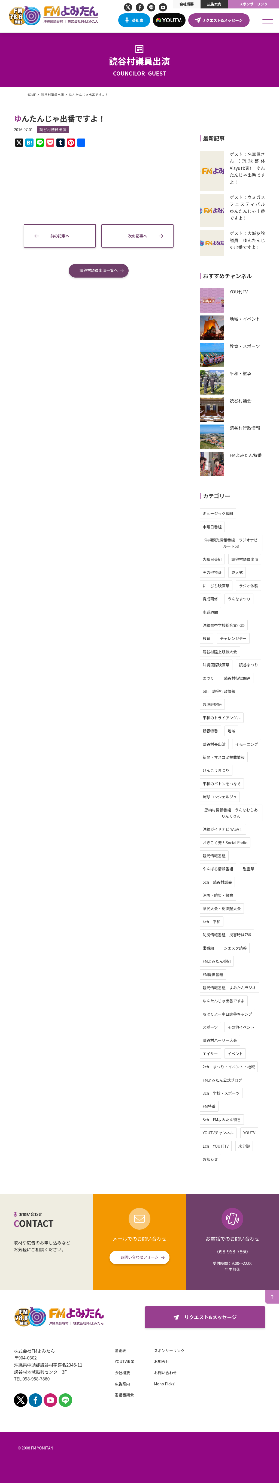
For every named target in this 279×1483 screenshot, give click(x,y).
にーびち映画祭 (216, 585)
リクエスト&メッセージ (222, 20)
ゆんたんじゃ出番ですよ (224, 1000)
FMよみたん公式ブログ (222, 1080)
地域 (231, 730)
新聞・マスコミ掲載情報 (224, 757)
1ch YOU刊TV (216, 1146)
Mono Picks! (164, 1383)
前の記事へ (59, 236)
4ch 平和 (211, 921)
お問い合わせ (165, 1372)
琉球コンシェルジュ (220, 796)
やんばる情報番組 (218, 868)
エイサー (210, 1053)
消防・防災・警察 (218, 895)
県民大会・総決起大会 (222, 908)
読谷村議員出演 (53, 129)
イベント (235, 1053)
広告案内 (214, 4)
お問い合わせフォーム (139, 1257)
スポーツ (210, 1027)
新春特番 (210, 730)
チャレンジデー (233, 638)
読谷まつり (248, 664)
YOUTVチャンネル (218, 1132)
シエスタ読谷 (235, 948)
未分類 (244, 1146)
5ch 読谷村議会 (217, 882)
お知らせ (210, 1159)
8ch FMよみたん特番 (222, 1119)
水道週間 (210, 612)
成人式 (237, 572)
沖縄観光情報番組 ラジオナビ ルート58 (233, 543)
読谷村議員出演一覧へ (99, 270)
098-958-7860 (232, 1251)
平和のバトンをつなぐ (222, 783)
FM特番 (209, 1106)
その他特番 (212, 572)
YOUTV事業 (124, 1361)
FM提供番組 (213, 974)
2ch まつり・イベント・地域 (229, 1066)
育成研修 (210, 598)
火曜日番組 (212, 559)
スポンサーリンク (253, 4)
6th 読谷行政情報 (219, 691)
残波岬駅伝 (212, 704)
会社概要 (187, 4)
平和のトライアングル (222, 717)
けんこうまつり (216, 770)
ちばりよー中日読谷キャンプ (227, 1014)
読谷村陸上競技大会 (220, 651)
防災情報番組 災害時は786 (227, 934)
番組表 (137, 20)
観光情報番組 (214, 855)
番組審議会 (124, 1394)
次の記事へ (137, 236)
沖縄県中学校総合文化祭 (224, 625)
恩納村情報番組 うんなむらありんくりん (231, 813)
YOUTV (249, 1132)
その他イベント (241, 1027)
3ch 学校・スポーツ (221, 1093)
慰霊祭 (248, 868)
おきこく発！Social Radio (225, 842)
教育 (206, 638)
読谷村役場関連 (237, 678)
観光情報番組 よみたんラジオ (229, 987)
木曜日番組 (212, 527)
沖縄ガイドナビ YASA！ (223, 829)
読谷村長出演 (214, 744)
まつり (208, 678)
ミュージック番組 (218, 513)
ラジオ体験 (248, 585)
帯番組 (208, 948)
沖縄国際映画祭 (216, 664)
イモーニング (246, 744)
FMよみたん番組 (217, 961)
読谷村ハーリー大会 (220, 1040)
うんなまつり (239, 598)
